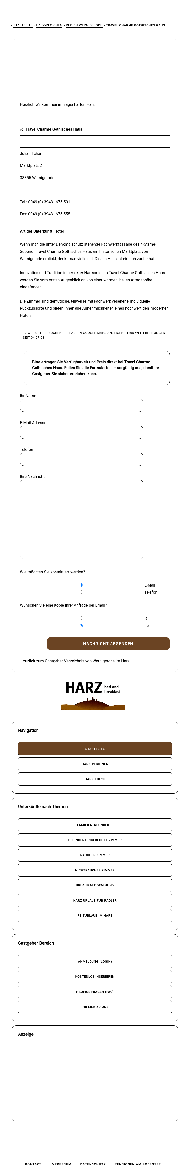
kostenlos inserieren (94, 976)
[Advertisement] (56, 73)
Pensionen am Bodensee (138, 1164)
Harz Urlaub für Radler (95, 900)
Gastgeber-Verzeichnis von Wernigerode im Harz (87, 661)
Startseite (23, 25)
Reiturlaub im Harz (94, 915)
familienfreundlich (95, 825)
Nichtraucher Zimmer (95, 870)
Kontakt (33, 1164)
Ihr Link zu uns (94, 1007)
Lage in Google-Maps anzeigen (94, 333)
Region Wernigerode (84, 25)
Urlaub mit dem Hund (95, 885)
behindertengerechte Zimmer (95, 840)
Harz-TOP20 (95, 779)
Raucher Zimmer (95, 855)
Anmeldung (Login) (95, 961)
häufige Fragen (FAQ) (95, 991)
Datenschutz (93, 1164)
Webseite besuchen (42, 333)
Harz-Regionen (49, 25)
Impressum (60, 1164)
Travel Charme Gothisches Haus (51, 129)
